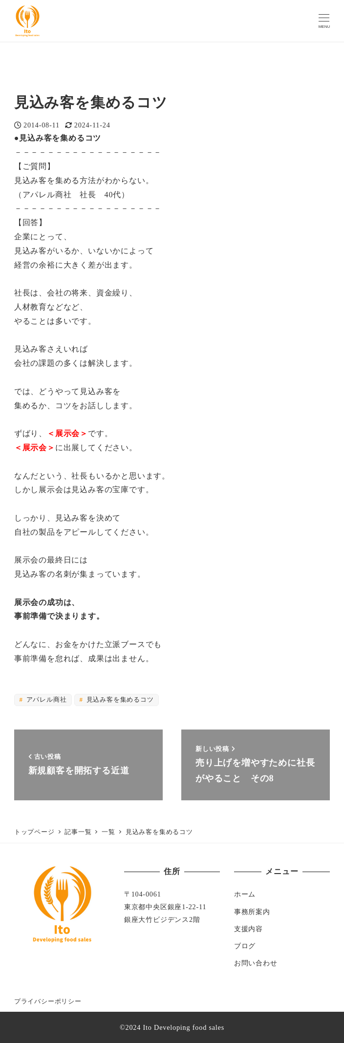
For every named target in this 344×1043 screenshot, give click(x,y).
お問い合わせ (256, 963)
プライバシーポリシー (48, 1001)
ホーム (245, 894)
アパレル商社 (45, 699)
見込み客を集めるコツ (119, 699)
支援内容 (248, 929)
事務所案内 (252, 912)
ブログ (245, 946)
